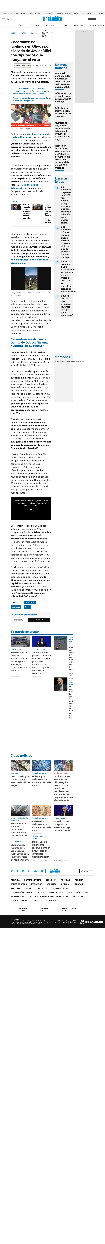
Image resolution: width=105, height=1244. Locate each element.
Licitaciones (52, 900)
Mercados (36, 884)
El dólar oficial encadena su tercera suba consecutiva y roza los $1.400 (19, 829)
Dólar (76, 13)
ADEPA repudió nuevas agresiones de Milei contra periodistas (28, 211)
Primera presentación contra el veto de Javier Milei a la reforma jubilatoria (32, 99)
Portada (15, 880)
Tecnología (74, 892)
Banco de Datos (19, 884)
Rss (86, 892)
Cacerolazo (35, 33)
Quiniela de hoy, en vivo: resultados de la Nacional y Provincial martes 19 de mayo (62, 131)
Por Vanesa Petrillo (71, 673)
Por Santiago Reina (60, 861)
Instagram (23, 871)
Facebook (17, 871)
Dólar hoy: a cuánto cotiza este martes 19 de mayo (63, 112)
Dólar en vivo (20, 13)
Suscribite (39, 620)
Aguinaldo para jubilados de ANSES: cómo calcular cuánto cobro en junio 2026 (62, 80)
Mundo (28, 888)
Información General (22, 892)
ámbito (14, 33)
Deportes (42, 888)
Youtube (35, 871)
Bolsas (64, 361)
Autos (41, 892)
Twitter (12, 871)
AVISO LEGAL (78, 896)
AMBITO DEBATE (70, 909)
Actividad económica (63, 13)
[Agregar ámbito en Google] (22, 66)
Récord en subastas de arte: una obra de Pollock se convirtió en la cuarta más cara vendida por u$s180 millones (62, 156)
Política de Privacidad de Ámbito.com (49, 896)
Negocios (78, 25)
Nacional (15, 888)
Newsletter (100, 25)
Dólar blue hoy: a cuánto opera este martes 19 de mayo (63, 97)
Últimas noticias (32, 880)
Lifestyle (78, 884)
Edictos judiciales (20, 900)
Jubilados (16, 607)
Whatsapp (42, 871)
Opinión (92, 25)
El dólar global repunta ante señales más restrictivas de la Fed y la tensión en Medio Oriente (20, 852)
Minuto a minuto (62, 773)
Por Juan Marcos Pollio (40, 861)
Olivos (27, 607)
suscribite (92, 19)
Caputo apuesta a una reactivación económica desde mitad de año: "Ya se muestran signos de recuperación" (69, 276)
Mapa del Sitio (18, 896)
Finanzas (50, 25)
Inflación (48, 13)
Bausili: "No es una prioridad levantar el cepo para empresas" (67, 305)
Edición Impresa (59, 888)
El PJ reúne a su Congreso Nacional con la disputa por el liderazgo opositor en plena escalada (20, 661)
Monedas (58, 361)
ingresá (99, 19)
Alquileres (100, 13)
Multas (38, 900)
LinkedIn (29, 871)
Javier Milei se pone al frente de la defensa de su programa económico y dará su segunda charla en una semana (41, 663)
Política (64, 25)
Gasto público (87, 13)
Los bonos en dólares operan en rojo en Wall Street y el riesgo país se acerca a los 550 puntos (66, 242)
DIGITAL (23, 909)
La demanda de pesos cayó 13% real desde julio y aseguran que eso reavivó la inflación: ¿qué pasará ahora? (66, 204)
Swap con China (35, 13)
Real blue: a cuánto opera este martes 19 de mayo (41, 826)
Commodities (72, 361)
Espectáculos (56, 892)
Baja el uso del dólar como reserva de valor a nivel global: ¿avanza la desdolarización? (41, 849)
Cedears (80, 361)
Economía (35, 25)
